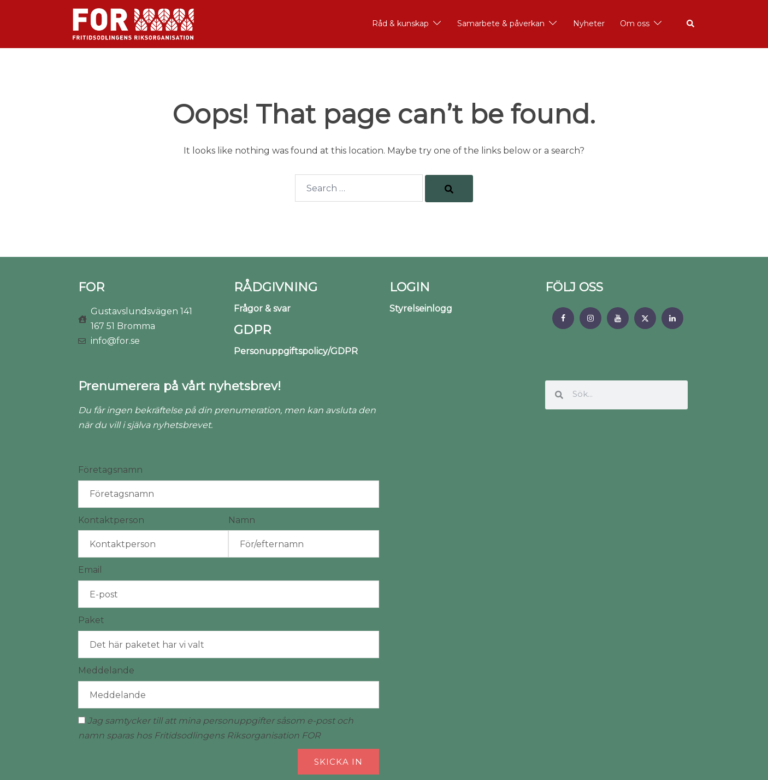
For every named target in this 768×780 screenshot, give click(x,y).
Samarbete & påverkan (501, 23)
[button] (691, 24)
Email (90, 570)
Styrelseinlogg (420, 308)
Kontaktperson (111, 520)
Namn (241, 520)
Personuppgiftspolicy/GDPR (296, 351)
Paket (91, 620)
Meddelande (106, 670)
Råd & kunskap (400, 23)
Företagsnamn (110, 470)
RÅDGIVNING (275, 287)
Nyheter (589, 23)
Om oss (634, 23)
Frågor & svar (262, 308)
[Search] (449, 188)
